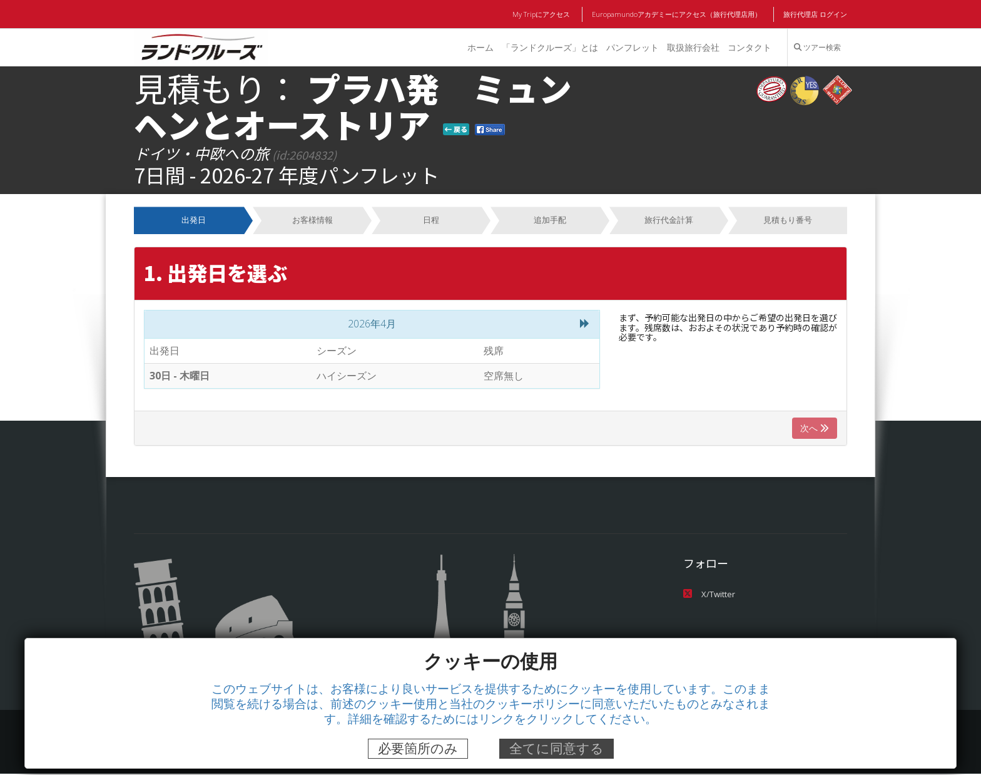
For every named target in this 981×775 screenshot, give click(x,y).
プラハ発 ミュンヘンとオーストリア (353, 106)
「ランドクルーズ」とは (549, 47)
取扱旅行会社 (692, 47)
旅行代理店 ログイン (815, 14)
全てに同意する (556, 748)
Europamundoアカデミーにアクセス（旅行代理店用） (677, 14)
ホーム (479, 47)
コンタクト (749, 47)
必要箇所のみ (418, 748)
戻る (456, 129)
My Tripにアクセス (543, 14)
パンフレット (632, 47)
